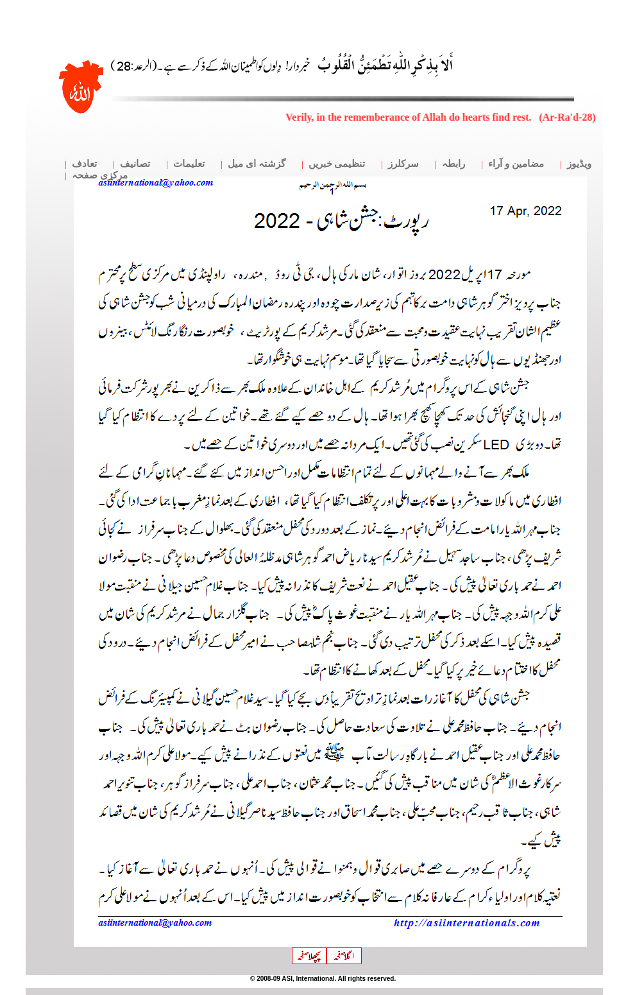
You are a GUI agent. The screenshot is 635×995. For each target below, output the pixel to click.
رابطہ (453, 164)
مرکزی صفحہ (100, 175)
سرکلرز (403, 164)
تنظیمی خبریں (337, 164)
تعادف (84, 164)
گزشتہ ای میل (256, 164)
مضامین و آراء (516, 164)
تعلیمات (189, 164)
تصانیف (135, 164)
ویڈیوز (579, 164)
